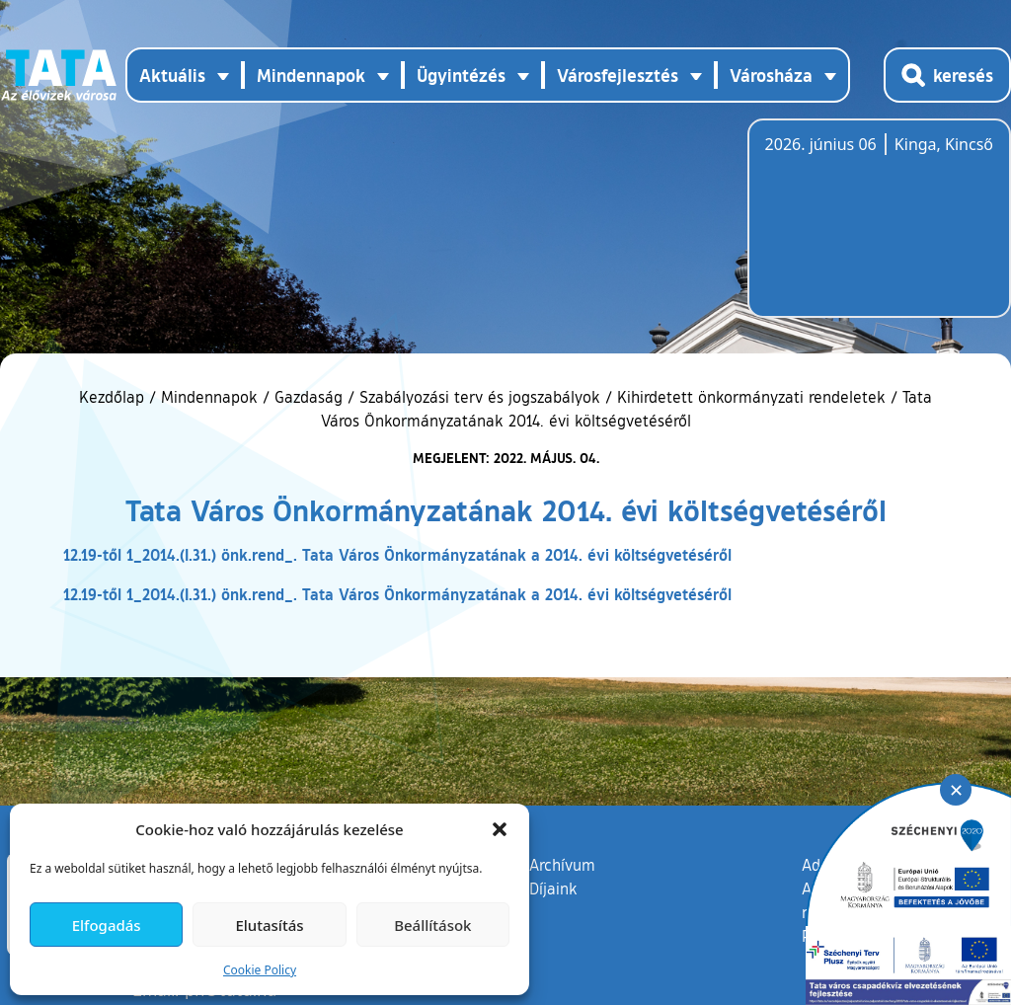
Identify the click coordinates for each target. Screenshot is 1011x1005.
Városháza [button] (771, 75)
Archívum (562, 864)
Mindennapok (209, 397)
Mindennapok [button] (311, 75)
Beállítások (432, 925)
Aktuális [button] (172, 75)
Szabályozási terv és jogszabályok (479, 397)
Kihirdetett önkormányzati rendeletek (751, 397)
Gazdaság (308, 397)
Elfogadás (106, 925)
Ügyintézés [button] (461, 75)
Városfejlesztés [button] (617, 75)
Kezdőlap (114, 397)
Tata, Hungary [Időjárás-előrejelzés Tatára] (875, 230)
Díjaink (553, 888)
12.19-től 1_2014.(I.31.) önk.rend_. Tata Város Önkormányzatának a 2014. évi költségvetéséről (397, 554)
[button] (499, 829)
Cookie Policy (259, 970)
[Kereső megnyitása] (947, 75)
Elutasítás (269, 925)
